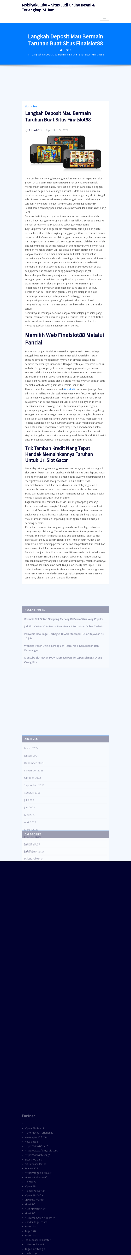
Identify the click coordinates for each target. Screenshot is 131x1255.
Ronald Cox (32, 238)
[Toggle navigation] (104, 15)
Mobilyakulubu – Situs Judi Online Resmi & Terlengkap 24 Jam (63, 7)
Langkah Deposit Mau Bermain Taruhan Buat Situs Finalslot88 (73, 53)
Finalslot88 (67, 474)
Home (33, 53)
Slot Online (30, 215)
